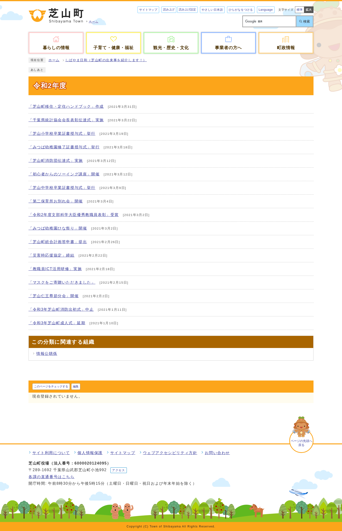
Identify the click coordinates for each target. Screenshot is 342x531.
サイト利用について (51, 453)
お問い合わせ (217, 453)
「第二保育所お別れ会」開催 (55, 201)
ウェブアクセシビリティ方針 (170, 453)
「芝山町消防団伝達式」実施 (55, 161)
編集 (76, 386)
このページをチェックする (51, 386)
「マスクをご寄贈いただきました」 (61, 282)
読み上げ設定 (187, 9)
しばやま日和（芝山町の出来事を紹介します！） (106, 60)
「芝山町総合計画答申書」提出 (57, 242)
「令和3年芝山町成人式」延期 (56, 323)
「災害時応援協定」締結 (51, 255)
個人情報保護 (90, 453)
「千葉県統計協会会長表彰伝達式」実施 (66, 120)
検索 (306, 21)
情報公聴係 (46, 354)
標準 (300, 9)
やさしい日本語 (212, 9)
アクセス (118, 470)
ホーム (54, 60)
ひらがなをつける (241, 9)
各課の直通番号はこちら (51, 477)
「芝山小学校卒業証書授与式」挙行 (61, 134)
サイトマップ (148, 9)
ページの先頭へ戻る (301, 443)
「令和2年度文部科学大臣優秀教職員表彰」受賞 (73, 215)
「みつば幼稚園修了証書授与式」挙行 (64, 147)
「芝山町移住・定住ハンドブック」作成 (66, 106)
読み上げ (169, 9)
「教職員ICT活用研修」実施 (55, 269)
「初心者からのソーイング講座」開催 (64, 174)
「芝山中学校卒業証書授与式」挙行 (61, 188)
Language (266, 9)
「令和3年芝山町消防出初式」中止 (61, 309)
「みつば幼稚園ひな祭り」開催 (57, 228)
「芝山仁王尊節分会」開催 (53, 296)
